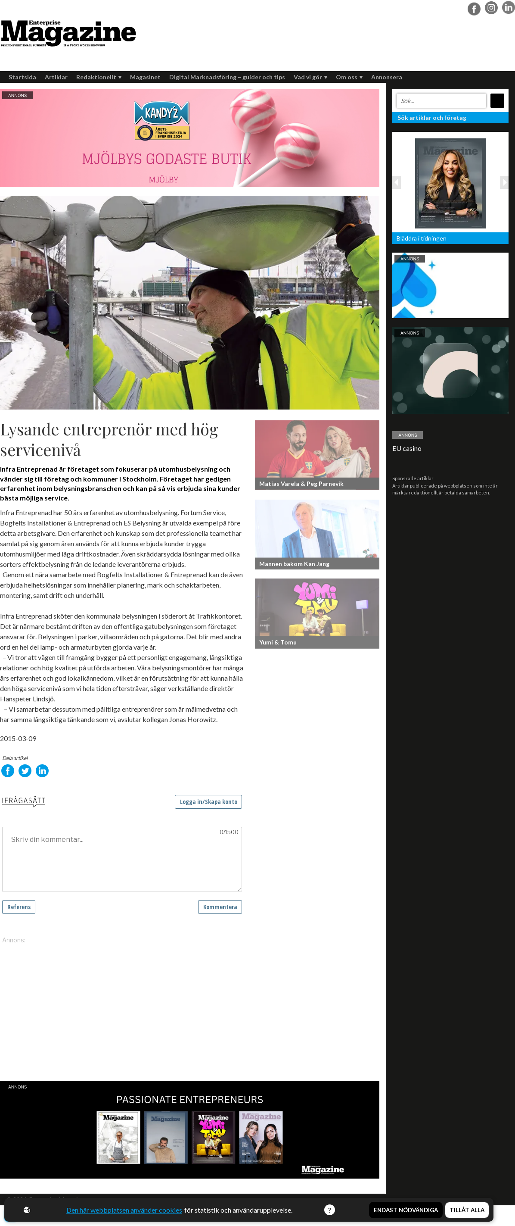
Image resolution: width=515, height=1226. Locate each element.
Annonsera (386, 77)
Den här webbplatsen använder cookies (124, 1210)
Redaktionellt (98, 77)
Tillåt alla (467, 1209)
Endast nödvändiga (406, 1209)
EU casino (407, 448)
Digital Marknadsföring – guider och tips (227, 77)
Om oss (349, 77)
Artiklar (56, 77)
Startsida (22, 77)
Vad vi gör (310, 77)
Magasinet (145, 77)
